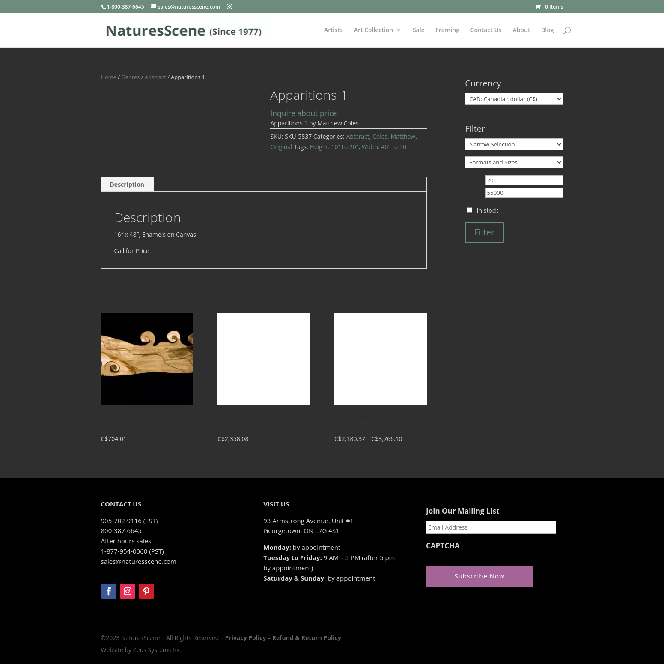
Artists (333, 30)
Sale (419, 30)
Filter (484, 232)
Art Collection (373, 30)
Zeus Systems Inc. (157, 650)
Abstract (155, 77)
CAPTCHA (443, 546)
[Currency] (514, 99)
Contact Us (486, 30)
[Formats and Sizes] (514, 162)
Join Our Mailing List (462, 511)
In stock (487, 210)
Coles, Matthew (393, 136)
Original (281, 147)
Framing (447, 30)
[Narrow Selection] (514, 144)
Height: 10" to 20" (334, 147)
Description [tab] (127, 184)
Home (108, 77)
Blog (547, 30)
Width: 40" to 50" (385, 147)
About (521, 30)
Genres (130, 77)
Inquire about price (303, 113)
